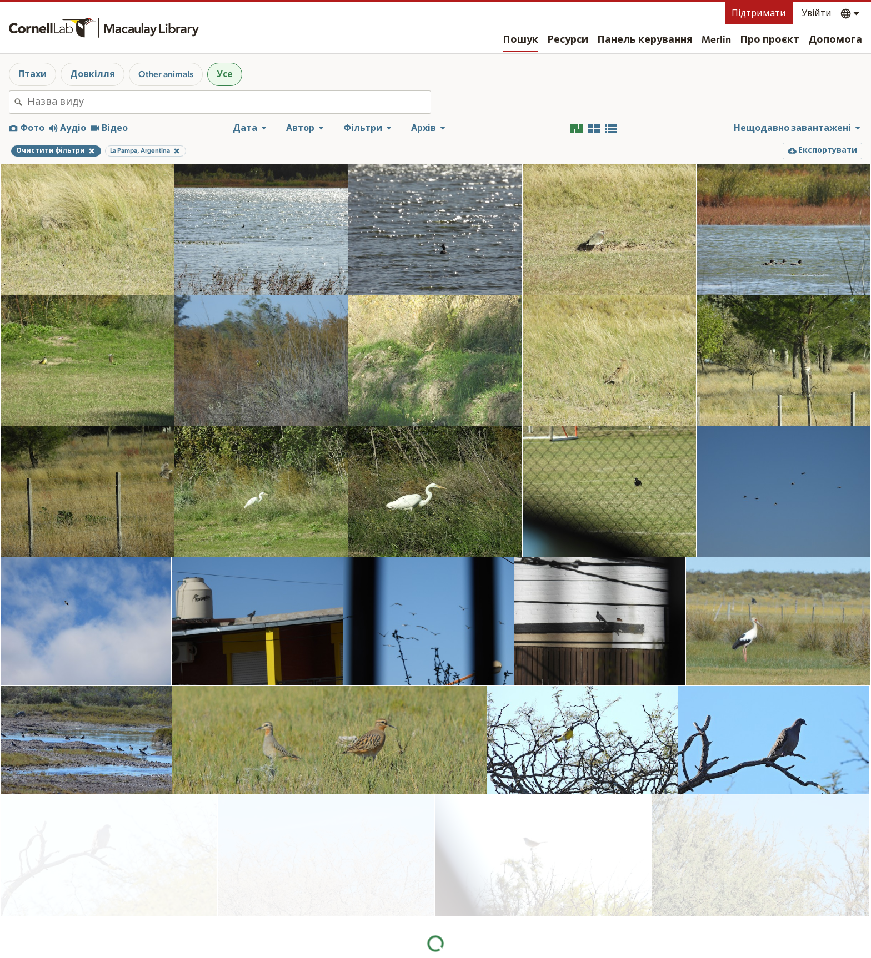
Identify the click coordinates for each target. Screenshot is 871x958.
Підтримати (759, 13)
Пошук (520, 40)
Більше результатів (435, 882)
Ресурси (567, 40)
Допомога (835, 40)
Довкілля (92, 74)
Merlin (716, 40)
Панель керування (645, 40)
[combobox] (229, 102)
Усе (225, 74)
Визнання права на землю (641, 941)
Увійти (817, 13)
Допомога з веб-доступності (647, 952)
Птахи (32, 74)
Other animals (165, 74)
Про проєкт (769, 40)
